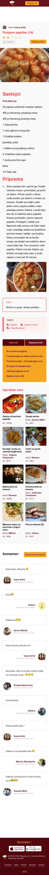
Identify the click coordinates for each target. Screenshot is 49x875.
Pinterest (41, 865)
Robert (31, 605)
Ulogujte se (32, 3)
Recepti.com (5, 857)
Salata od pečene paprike (13, 409)
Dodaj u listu (38, 41)
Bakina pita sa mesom (13, 482)
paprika (13, 325)
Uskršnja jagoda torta (18, 371)
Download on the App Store (17, 848)
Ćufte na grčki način (35, 444)
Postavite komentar (35, 554)
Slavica (31, 710)
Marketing (12, 858)
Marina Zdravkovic (25, 761)
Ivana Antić (20, 27)
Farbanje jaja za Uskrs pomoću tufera (24, 356)
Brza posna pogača (17, 351)
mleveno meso (31, 325)
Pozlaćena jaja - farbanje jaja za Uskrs (24, 361)
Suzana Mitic (20, 791)
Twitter (16, 865)
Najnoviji (13, 342)
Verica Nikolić (21, 630)
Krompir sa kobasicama (19, 366)
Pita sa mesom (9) (35, 520)
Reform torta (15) (15, 376)
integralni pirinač (17, 328)
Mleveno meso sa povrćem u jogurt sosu (13, 520)
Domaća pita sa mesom (35, 482)
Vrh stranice (23, 842)
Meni (24, 872)
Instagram (32, 865)
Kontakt (21, 858)
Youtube (23, 865)
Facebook (7, 865)
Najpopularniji (35, 342)
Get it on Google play (33, 848)
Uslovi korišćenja (37, 856)
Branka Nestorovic (23, 685)
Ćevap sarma (35, 409)
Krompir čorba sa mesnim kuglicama (13, 444)
